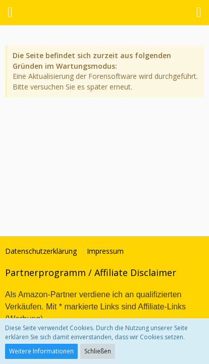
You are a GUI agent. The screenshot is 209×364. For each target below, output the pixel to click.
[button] (10, 13)
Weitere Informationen (41, 351)
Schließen (97, 351)
